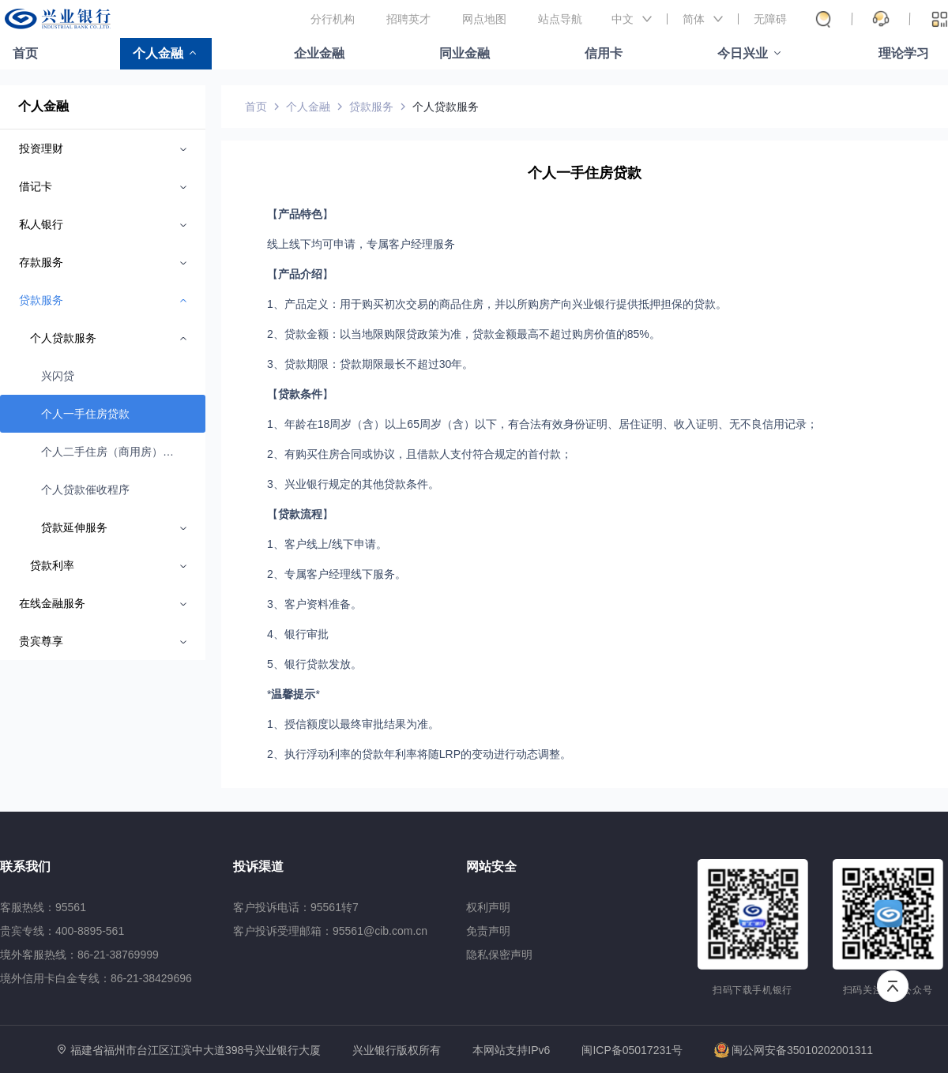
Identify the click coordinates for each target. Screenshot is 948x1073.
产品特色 (300, 214)
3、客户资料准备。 (314, 604)
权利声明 (488, 907)
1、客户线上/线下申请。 (327, 544)
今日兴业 (742, 53)
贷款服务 (371, 106)
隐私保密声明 (499, 954)
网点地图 (484, 19)
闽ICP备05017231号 (632, 1050)
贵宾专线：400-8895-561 (62, 931)
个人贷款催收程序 (85, 489)
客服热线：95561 (43, 907)
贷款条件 (300, 394)
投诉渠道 (258, 866)
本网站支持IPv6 (511, 1050)
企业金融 (319, 53)
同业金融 (464, 53)
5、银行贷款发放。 (314, 664)
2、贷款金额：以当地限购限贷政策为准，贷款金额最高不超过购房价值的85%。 (463, 334)
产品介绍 (300, 274)
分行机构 (332, 19)
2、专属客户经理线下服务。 (336, 574)
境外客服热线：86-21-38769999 (79, 954)
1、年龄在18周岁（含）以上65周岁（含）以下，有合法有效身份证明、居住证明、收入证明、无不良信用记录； (542, 424)
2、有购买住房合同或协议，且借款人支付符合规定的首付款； (419, 454)
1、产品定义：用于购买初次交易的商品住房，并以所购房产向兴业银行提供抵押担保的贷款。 (497, 304)
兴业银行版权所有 (396, 1050)
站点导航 (560, 19)
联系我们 (25, 866)
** (293, 694)
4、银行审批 (298, 634)
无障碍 (770, 19)
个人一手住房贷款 (85, 413)
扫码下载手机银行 (752, 990)
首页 (25, 53)
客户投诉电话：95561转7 (296, 907)
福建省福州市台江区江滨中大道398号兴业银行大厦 (195, 1050)
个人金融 (158, 53)
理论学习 (903, 53)
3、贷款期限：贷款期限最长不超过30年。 (370, 364)
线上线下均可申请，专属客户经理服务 (361, 244)
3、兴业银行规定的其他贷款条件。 (353, 484)
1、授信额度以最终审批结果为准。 (353, 724)
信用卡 (604, 53)
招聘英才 (408, 19)
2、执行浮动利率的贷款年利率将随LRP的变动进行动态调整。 (419, 754)
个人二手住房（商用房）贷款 (109, 451)
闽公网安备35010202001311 (793, 1050)
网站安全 (491, 866)
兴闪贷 (57, 376)
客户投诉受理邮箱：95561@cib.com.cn (330, 931)
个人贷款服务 (445, 106)
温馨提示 (293, 694)
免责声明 (488, 931)
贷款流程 (300, 514)
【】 (300, 214)
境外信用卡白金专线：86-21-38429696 (96, 978)
